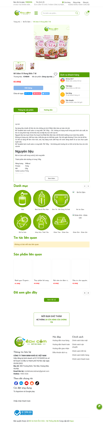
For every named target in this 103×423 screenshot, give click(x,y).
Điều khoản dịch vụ (60, 351)
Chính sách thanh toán (80, 358)
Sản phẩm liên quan (28, 253)
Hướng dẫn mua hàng (61, 339)
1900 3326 (24, 373)
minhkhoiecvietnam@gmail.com (36, 370)
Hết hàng (28, 88)
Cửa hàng (66, 2)
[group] (52, 42)
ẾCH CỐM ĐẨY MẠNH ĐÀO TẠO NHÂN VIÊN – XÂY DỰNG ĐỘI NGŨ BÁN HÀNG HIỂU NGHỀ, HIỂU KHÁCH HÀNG (20, 5)
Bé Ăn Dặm (80, 208)
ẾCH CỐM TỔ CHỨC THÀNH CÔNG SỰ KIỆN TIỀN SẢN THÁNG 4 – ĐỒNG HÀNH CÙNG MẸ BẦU (54, 5)
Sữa (22, 208)
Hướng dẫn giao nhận (61, 347)
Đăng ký (85, 2)
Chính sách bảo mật (80, 339)
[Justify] (76, 13)
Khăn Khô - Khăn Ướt (80, 231)
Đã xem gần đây (25, 291)
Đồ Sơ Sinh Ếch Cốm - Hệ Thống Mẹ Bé (44, 420)
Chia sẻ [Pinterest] (36, 93)
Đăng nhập (76, 2)
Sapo (72, 420)
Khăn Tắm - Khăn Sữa (61, 231)
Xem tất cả (51, 299)
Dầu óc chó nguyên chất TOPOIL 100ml (88, 279)
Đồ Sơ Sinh (22, 231)
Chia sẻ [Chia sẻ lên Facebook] (28, 93)
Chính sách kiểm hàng (80, 354)
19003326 (28, 2)
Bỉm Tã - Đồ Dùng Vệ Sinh (61, 208)
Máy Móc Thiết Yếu (42, 231)
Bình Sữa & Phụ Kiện (42, 208)
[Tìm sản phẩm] (60, 13)
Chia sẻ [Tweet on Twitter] (45, 93)
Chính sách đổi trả (79, 350)
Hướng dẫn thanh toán (61, 343)
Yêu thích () (40, 2)
